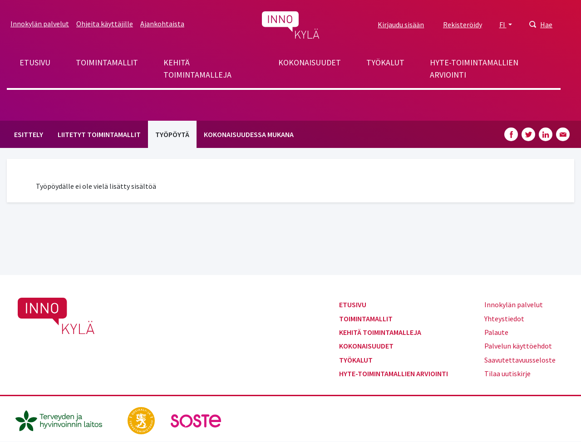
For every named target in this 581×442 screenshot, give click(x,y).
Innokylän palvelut (39, 23)
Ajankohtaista (162, 23)
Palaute (496, 332)
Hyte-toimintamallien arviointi (474, 68)
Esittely (28, 134)
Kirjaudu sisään (401, 24)
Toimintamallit (107, 62)
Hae (546, 24)
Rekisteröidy (462, 24)
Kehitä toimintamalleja (197, 68)
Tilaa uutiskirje (507, 373)
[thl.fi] (63, 419)
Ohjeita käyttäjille (104, 23)
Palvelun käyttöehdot (518, 345)
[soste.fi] (196, 419)
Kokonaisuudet (309, 62)
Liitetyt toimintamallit (99, 134)
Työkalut (385, 62)
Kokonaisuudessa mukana (249, 134)
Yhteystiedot (504, 318)
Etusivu (35, 62)
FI (503, 24)
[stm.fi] (141, 419)
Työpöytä (172, 134)
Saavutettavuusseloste (520, 359)
